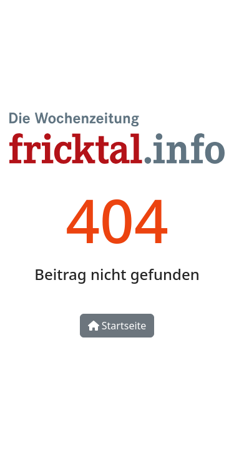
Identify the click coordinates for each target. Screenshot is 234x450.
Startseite (117, 325)
